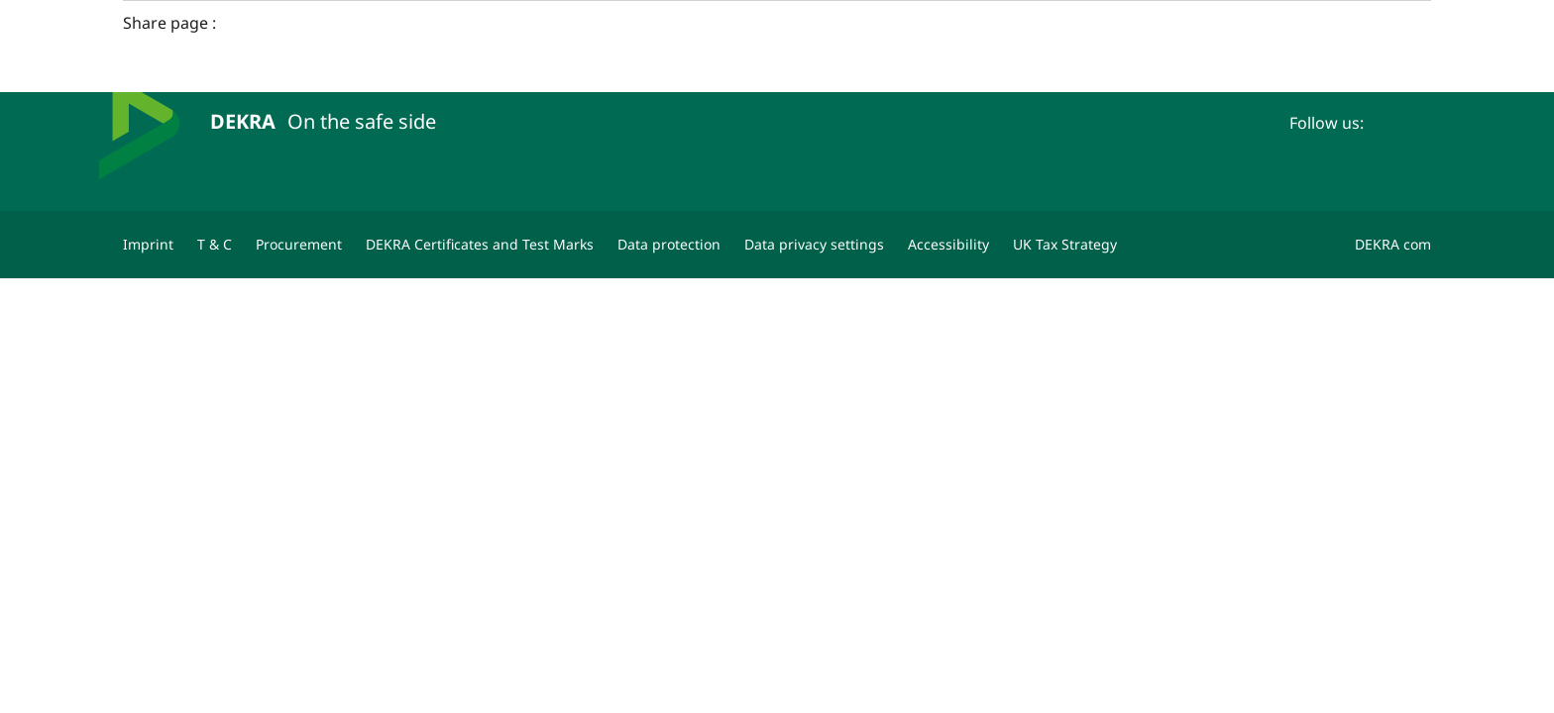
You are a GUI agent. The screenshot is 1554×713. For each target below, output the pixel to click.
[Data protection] (669, 245)
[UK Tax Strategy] (1065, 245)
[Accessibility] (948, 245)
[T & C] (214, 245)
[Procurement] (299, 245)
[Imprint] (148, 245)
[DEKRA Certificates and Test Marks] (480, 245)
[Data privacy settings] (814, 245)
